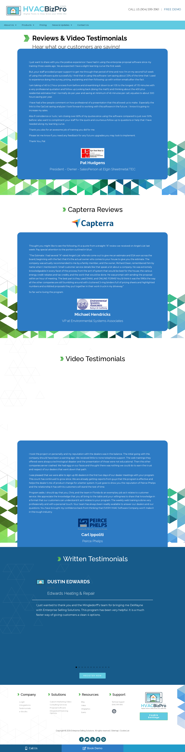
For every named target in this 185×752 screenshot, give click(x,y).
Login (22, 702)
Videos (83, 705)
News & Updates (62, 25)
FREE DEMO (172, 9)
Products (28, 25)
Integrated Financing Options (59, 712)
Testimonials (25, 708)
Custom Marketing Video (60, 702)
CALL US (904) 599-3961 (143, 9)
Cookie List (124, 731)
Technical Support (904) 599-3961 (118, 703)
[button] (76, 667)
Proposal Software (58, 708)
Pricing (43, 25)
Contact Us (83, 25)
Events (83, 712)
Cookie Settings (153, 716)
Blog (82, 702)
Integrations (24, 705)
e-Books (23, 711)
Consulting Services (58, 705)
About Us (10, 25)
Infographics (85, 709)
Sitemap (114, 731)
